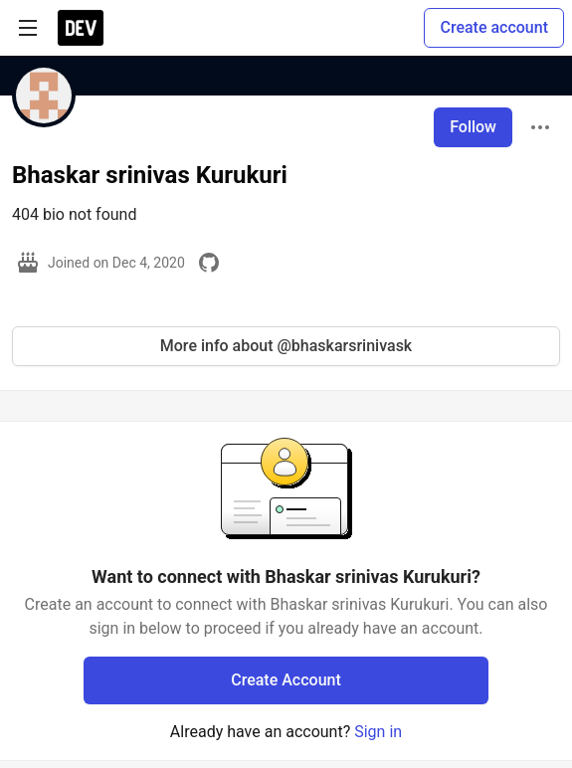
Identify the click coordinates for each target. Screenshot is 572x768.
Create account (494, 27)
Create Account (286, 680)
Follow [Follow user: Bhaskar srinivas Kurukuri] (473, 126)
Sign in (378, 731)
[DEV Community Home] (80, 28)
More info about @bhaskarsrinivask (286, 345)
